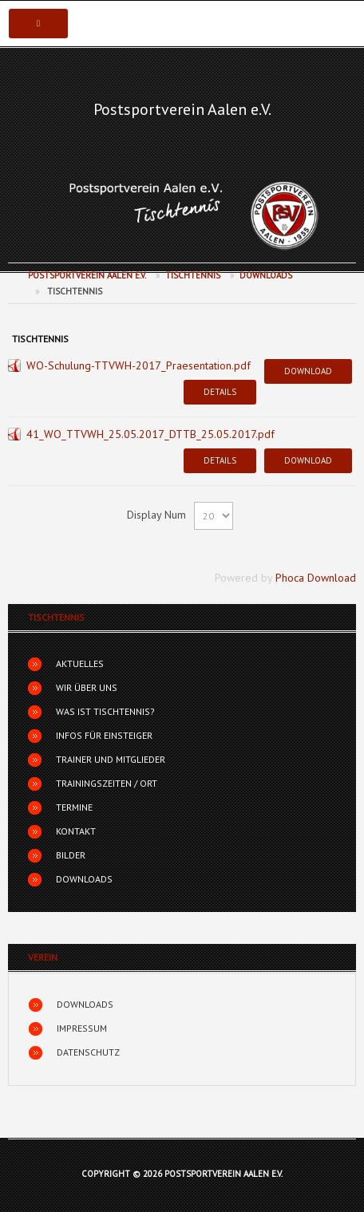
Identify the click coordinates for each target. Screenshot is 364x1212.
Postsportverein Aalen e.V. (182, 109)
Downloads (265, 275)
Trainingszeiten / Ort (106, 783)
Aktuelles (80, 663)
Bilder (70, 855)
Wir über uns (86, 687)
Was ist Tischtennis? (105, 711)
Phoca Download (315, 577)
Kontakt (76, 831)
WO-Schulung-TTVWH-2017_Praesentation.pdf (138, 365)
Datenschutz (88, 1052)
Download (308, 371)
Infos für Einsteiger (104, 735)
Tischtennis (192, 275)
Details (220, 391)
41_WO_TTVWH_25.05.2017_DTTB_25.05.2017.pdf (150, 434)
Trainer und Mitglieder (110, 759)
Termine (74, 807)
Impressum (82, 1028)
